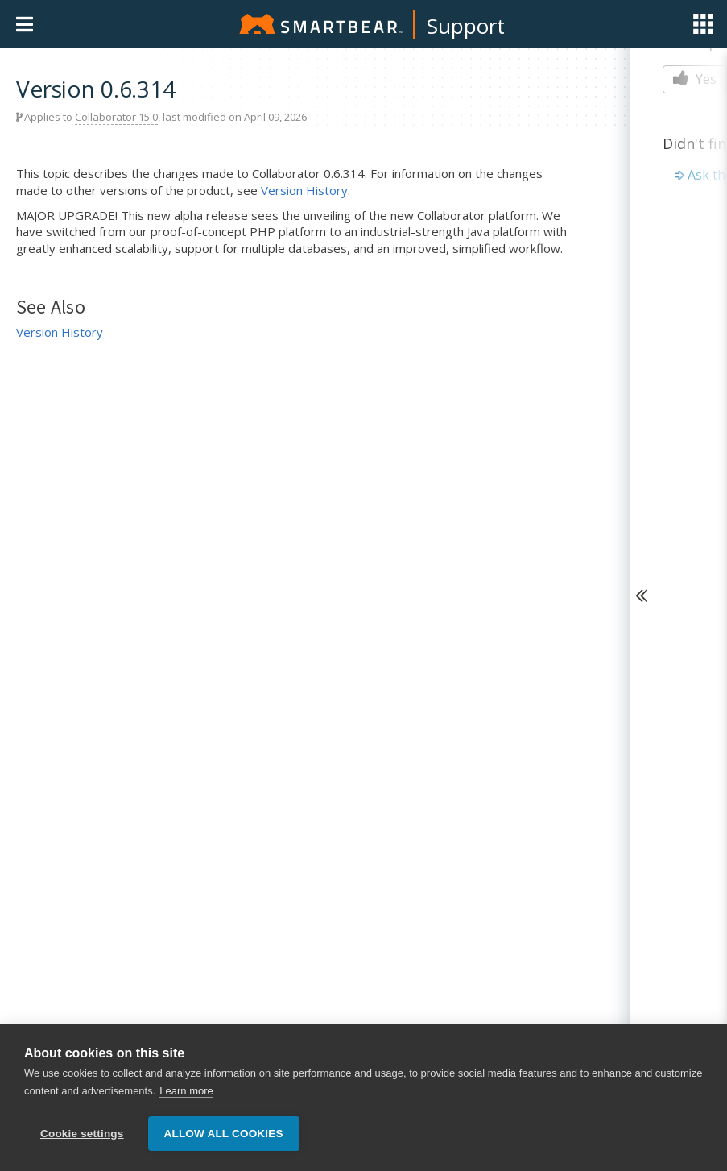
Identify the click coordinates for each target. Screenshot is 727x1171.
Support (466, 25)
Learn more (186, 1091)
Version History (304, 190)
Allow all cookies (223, 1133)
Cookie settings (82, 1133)
